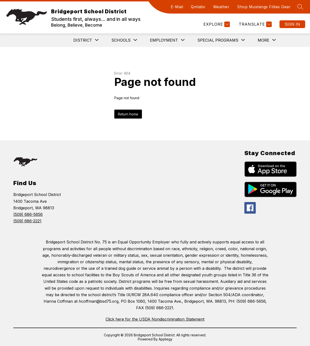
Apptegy (165, 339)
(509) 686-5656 (28, 214)
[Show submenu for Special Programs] (217, 40)
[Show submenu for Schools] (121, 40)
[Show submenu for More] (263, 40)
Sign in (292, 24)
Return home (128, 114)
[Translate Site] (255, 24)
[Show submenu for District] (82, 40)
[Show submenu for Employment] (164, 40)
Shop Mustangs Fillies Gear (264, 6)
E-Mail (177, 6)
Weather (221, 6)
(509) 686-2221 (27, 220)
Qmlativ (198, 6)
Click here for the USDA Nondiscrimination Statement (155, 319)
